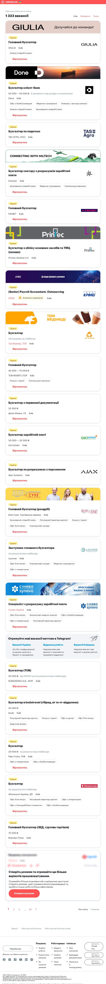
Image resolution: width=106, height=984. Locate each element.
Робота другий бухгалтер (31, 928)
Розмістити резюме (44, 956)
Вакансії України (21, 645)
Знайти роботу (42, 949)
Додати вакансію (58, 949)
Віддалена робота (53, 645)
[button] (93, 946)
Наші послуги (57, 963)
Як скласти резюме (42, 964)
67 (30, 909)
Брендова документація (75, 956)
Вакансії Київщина (84, 645)
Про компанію (73, 949)
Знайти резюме (57, 956)
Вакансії (15, 928)
